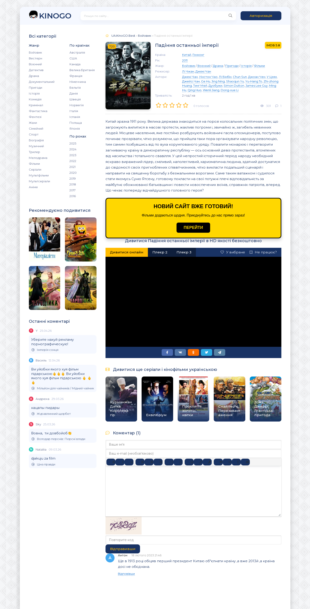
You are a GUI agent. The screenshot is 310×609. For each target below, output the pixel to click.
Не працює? (263, 252)
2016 (72, 196)
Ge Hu (205, 81)
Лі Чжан (188, 71)
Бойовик (35, 52)
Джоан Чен (256, 77)
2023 (72, 155)
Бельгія (75, 87)
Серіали (35, 169)
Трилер (34, 152)
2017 (72, 190)
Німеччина (77, 81)
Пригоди (35, 87)
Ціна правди (43, 464)
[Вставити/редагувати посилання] (198, 462)
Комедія (35, 99)
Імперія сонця (45, 349)
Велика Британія (82, 70)
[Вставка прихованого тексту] (245, 462)
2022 (72, 161)
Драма (34, 76)
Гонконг (198, 54)
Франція (75, 76)
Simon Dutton (234, 85)
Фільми (34, 163)
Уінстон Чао (208, 77)
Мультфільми (39, 175)
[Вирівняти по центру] (149, 462)
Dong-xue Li (230, 90)
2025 (72, 143)
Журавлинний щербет (51, 413)
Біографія (36, 140)
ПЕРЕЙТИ (193, 227)
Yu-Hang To (253, 81)
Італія (73, 111)
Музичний (36, 146)
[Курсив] (119, 462)
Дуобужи (215, 85)
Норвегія (76, 105)
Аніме (33, 187)
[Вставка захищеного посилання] (207, 462)
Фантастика (38, 111)
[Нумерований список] (178, 462)
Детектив (36, 70)
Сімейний (36, 128)
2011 (185, 60)
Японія (74, 128)
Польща (75, 122)
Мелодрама (38, 158)
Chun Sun (240, 77)
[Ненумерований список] (169, 462)
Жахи (33, 122)
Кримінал (36, 105)
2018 (72, 184)
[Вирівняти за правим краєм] (158, 462)
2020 (73, 172)
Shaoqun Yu (235, 81)
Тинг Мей (200, 85)
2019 (72, 178)
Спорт (34, 134)
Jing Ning (218, 81)
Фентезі (35, 117)
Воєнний (35, 64)
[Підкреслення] (128, 462)
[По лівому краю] (140, 462)
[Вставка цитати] (218, 462)
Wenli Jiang (211, 90)
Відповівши (126, 573)
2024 (72, 149)
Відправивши (122, 549)
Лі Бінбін (225, 77)
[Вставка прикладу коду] (227, 462)
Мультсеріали (39, 181)
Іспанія (74, 117)
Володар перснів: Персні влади (58, 439)
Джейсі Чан (191, 81)
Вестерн (35, 58)
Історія (34, 93)
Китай (186, 54)
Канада (74, 64)
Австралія (77, 52)
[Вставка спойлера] (236, 462)
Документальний (42, 81)
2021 (72, 167)
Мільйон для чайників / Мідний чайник (63, 388)
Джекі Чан (203, 71)
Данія (73, 93)
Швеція (75, 99)
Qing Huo (195, 90)
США (73, 58)
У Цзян (272, 77)
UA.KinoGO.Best (123, 35)
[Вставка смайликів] (189, 462)
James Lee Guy (257, 85)
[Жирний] (110, 462)
